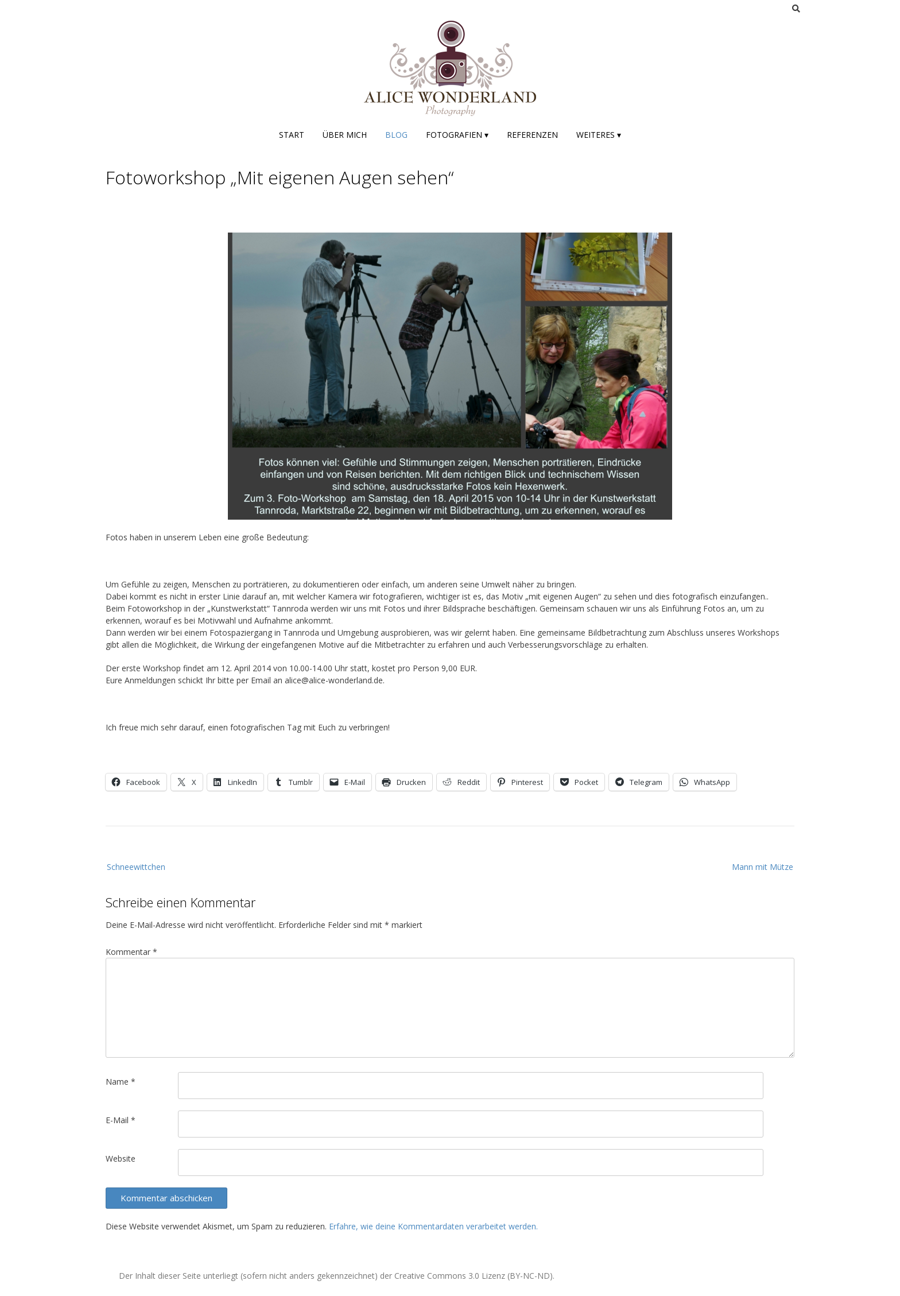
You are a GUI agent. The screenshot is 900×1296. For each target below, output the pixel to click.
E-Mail (120, 1120)
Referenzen (532, 134)
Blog (396, 134)
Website (120, 1158)
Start (291, 134)
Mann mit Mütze (762, 866)
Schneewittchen (136, 866)
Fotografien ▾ (457, 134)
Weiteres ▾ (598, 134)
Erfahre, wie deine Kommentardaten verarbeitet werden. (433, 1226)
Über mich (345, 134)
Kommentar (131, 951)
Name (120, 1081)
